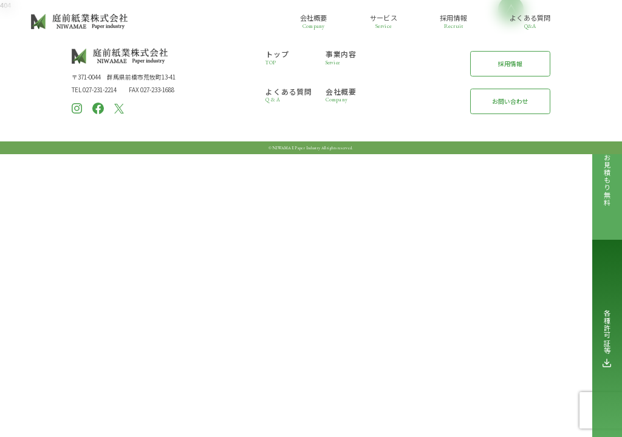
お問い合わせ (510, 101)
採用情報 (510, 63)
